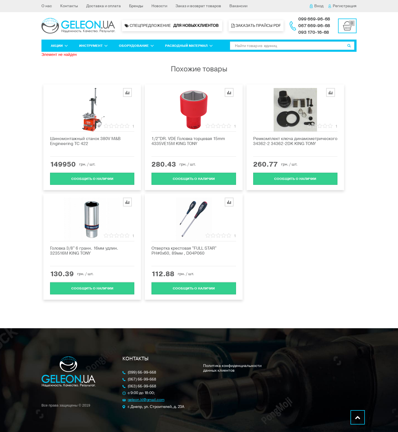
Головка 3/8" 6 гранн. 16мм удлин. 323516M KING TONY (84, 250)
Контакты (69, 6)
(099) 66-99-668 (142, 372)
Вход (316, 6)
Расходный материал (189, 45)
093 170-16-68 (313, 32)
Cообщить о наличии (92, 178)
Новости (159, 6)
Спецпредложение (172, 26)
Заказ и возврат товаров (198, 6)
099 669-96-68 (314, 19)
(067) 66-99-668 (142, 379)
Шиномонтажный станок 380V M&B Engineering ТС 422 (85, 141)
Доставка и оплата (103, 6)
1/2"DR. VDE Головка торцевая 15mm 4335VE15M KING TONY (188, 141)
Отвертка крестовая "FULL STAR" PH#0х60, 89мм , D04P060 (183, 250)
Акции (59, 45)
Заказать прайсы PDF (256, 25)
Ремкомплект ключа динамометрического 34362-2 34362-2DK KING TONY (295, 141)
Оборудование (136, 45)
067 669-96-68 (314, 26)
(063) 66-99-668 (142, 386)
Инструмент (93, 45)
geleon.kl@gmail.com (146, 400)
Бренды (136, 6)
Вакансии (238, 6)
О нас (46, 6)
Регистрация (342, 6)
